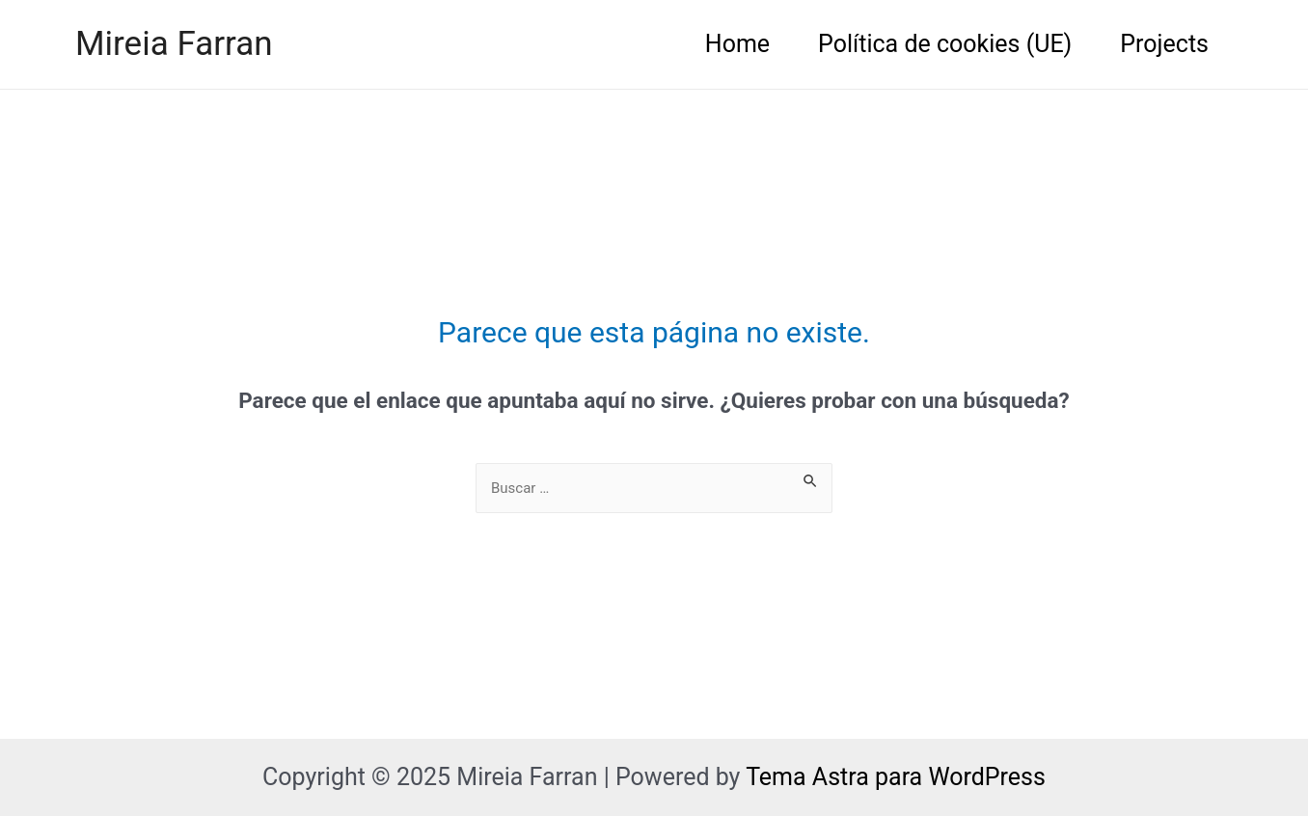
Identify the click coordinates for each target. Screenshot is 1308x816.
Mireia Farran (174, 44)
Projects (1164, 44)
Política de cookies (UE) (945, 44)
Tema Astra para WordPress (896, 777)
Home (737, 44)
